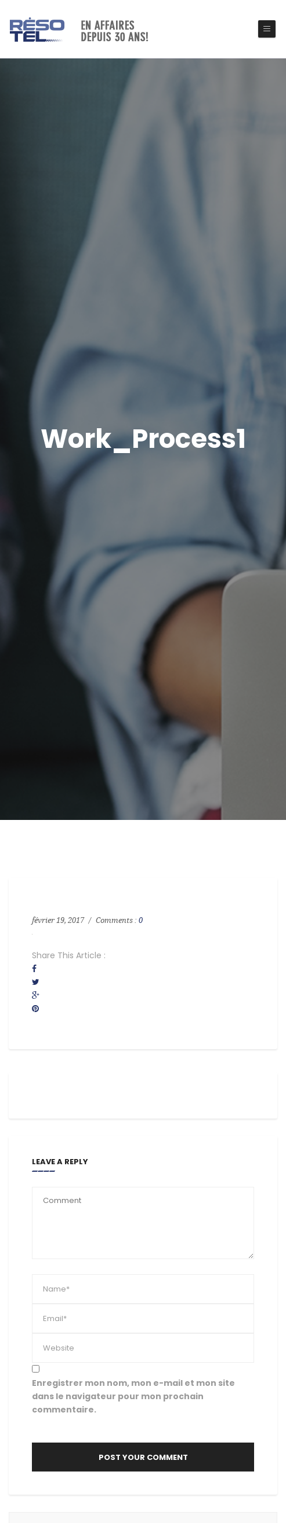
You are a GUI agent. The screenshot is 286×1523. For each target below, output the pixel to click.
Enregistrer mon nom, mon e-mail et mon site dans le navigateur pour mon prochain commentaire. (133, 1396)
